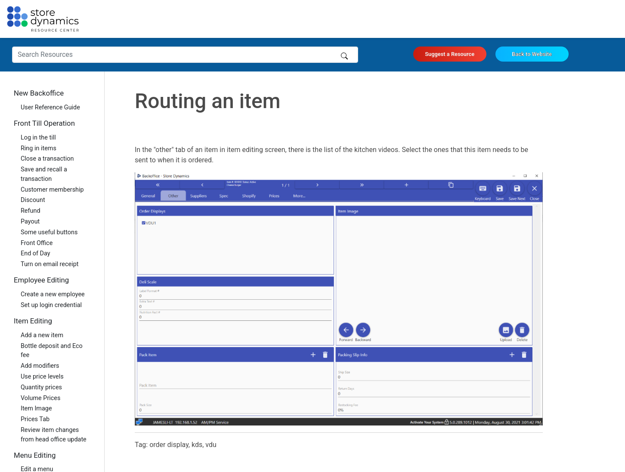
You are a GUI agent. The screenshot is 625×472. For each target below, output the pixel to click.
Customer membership (52, 189)
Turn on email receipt (49, 264)
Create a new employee (53, 294)
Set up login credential (51, 305)
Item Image (36, 408)
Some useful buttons (49, 232)
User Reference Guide (50, 107)
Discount (33, 200)
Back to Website (532, 54)
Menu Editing (35, 455)
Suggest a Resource (449, 54)
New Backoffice (39, 93)
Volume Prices (40, 398)
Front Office (37, 243)
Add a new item (42, 335)
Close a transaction (47, 158)
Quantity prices (41, 387)
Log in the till (38, 137)
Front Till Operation (44, 123)
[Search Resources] (185, 55)
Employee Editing (41, 280)
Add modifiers (40, 366)
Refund (30, 210)
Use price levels (42, 376)
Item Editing (33, 321)
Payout (30, 221)
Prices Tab (35, 419)
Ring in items (38, 148)
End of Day (35, 253)
